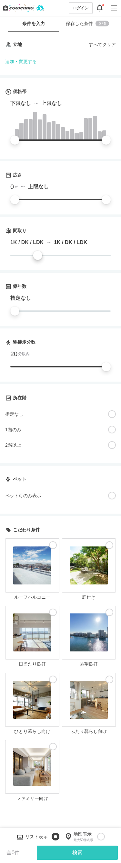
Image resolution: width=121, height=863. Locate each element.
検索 (77, 852)
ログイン (80, 8)
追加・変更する (21, 61)
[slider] (14, 140)
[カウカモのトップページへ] (22, 8)
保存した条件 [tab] (87, 23)
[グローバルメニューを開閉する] (114, 8)
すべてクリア (102, 44)
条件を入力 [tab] (33, 23)
